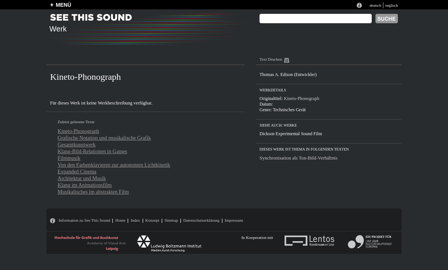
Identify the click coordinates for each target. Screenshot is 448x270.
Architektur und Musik (82, 178)
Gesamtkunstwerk (77, 145)
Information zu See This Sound (84, 220)
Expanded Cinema (77, 172)
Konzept (152, 220)
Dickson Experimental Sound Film (291, 133)
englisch (391, 5)
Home (120, 220)
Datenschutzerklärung (201, 220)
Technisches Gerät (289, 109)
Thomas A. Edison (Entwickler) (288, 74)
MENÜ (63, 5)
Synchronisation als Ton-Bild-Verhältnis (298, 158)
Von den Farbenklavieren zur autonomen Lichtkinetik (114, 165)
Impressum (234, 220)
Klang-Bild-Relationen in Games (92, 151)
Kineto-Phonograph (78, 131)
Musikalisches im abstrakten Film (93, 192)
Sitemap (171, 220)
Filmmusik (69, 158)
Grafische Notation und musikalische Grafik (104, 138)
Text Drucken (271, 59)
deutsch (375, 5)
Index (135, 220)
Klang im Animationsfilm (85, 185)
